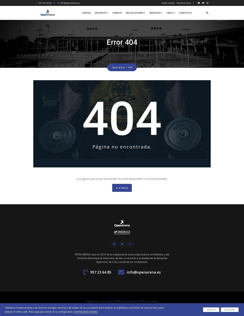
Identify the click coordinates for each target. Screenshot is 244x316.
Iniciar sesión (168, 3)
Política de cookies (148, 302)
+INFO (169, 12)
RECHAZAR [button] (230, 309)
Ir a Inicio (122, 188)
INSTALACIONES (134, 12)
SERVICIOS (154, 12)
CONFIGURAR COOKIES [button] (86, 311)
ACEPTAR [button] (211, 309)
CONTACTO (185, 12)
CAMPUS (117, 12)
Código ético (92, 302)
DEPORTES (100, 12)
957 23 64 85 (45, 3)
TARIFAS (86, 12)
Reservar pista (184, 3)
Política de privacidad (125, 302)
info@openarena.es (70, 3)
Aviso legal (106, 302)
